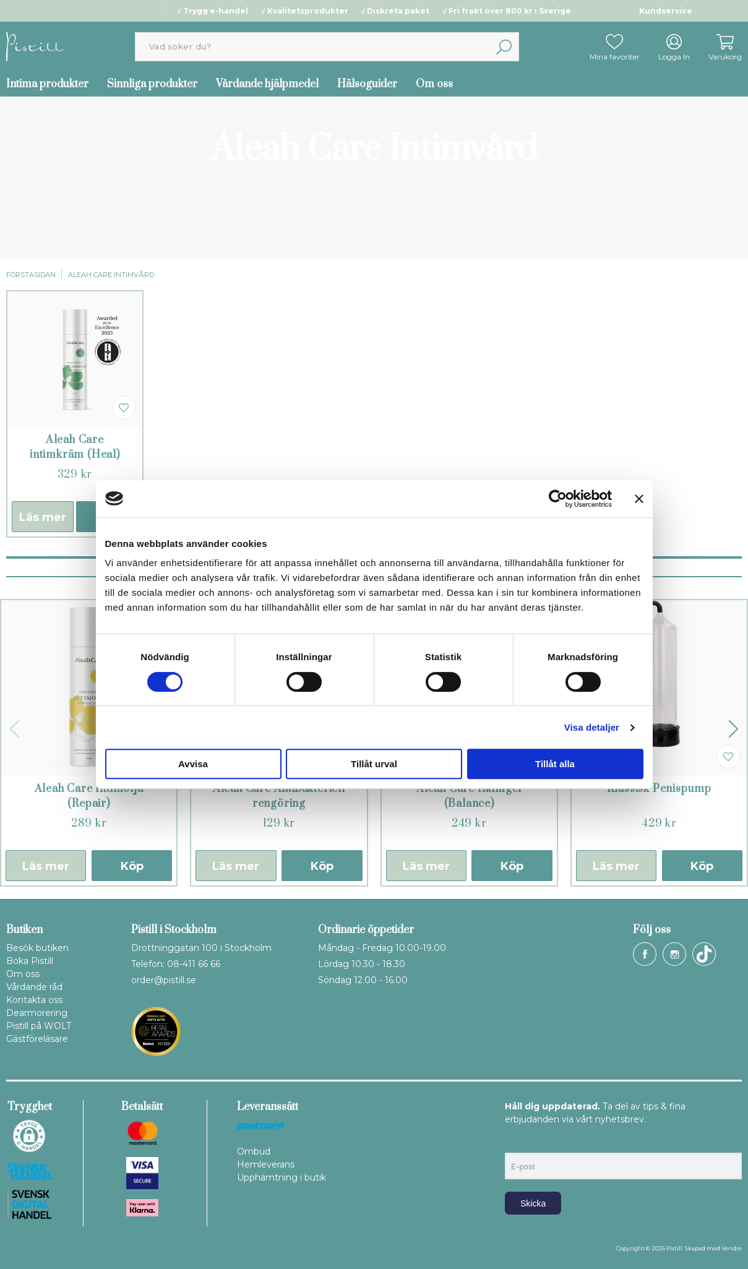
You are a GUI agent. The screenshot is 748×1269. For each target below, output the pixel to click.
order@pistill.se (163, 980)
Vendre (731, 1248)
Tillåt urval (374, 764)
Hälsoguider (367, 84)
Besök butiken (37, 947)
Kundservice (665, 10)
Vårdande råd (34, 986)
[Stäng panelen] (639, 498)
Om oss (434, 84)
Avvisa (193, 764)
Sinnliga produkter (152, 84)
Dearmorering (36, 1012)
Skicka (533, 1203)
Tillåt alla (555, 764)
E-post (516, 1142)
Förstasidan (31, 274)
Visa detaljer (591, 727)
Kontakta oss (34, 999)
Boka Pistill (29, 960)
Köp (132, 866)
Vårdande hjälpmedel (267, 84)
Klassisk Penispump (659, 789)
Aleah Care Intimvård (111, 274)
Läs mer (42, 517)
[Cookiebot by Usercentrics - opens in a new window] (558, 498)
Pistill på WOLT (38, 1025)
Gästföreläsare (37, 1038)
